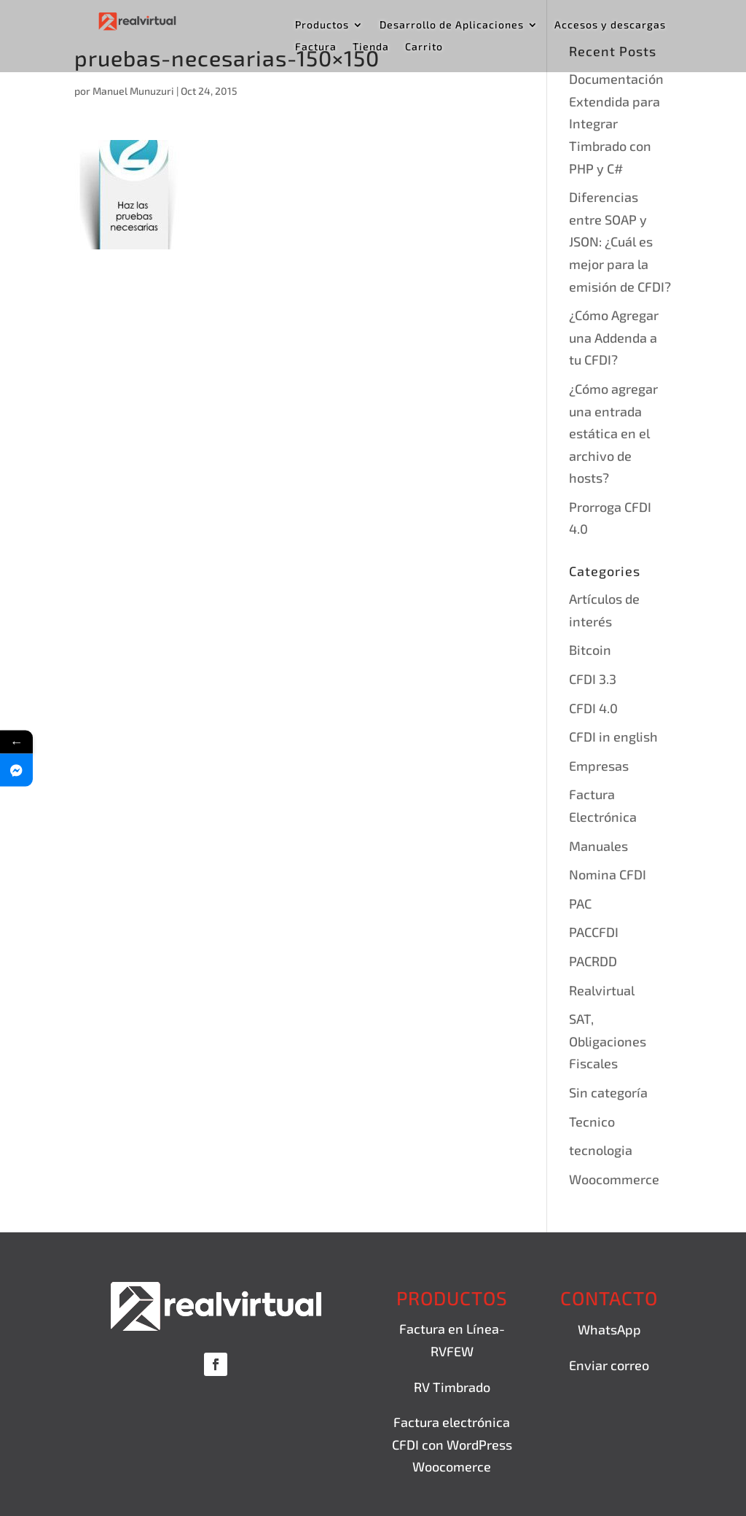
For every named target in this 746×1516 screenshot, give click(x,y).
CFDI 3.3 (592, 679)
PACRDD (593, 961)
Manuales (598, 846)
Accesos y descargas (610, 25)
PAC (580, 903)
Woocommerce (614, 1179)
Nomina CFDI (607, 874)
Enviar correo (609, 1365)
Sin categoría (608, 1092)
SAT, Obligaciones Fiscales (607, 1041)
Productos (322, 25)
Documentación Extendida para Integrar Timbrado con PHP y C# (616, 123)
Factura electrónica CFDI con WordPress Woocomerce (452, 1444)
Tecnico (592, 1121)
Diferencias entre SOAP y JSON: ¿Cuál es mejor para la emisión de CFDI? (620, 241)
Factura (316, 47)
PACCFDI (594, 932)
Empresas (599, 766)
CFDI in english (613, 736)
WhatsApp (609, 1329)
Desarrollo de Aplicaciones (452, 25)
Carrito (424, 47)
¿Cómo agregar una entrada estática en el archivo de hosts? (613, 433)
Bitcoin (590, 650)
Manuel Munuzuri (133, 91)
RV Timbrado (452, 1387)
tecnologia (600, 1150)
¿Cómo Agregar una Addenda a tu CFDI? (614, 337)
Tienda (371, 47)
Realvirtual (602, 990)
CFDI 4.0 (593, 708)
